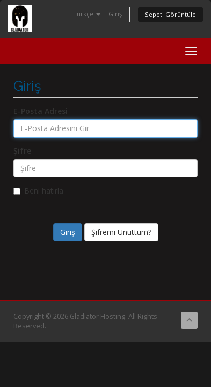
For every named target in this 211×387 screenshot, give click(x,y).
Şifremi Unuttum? (121, 232)
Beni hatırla (38, 190)
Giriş (115, 14)
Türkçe (86, 14)
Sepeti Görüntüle (170, 14)
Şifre (22, 151)
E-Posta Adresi (40, 111)
